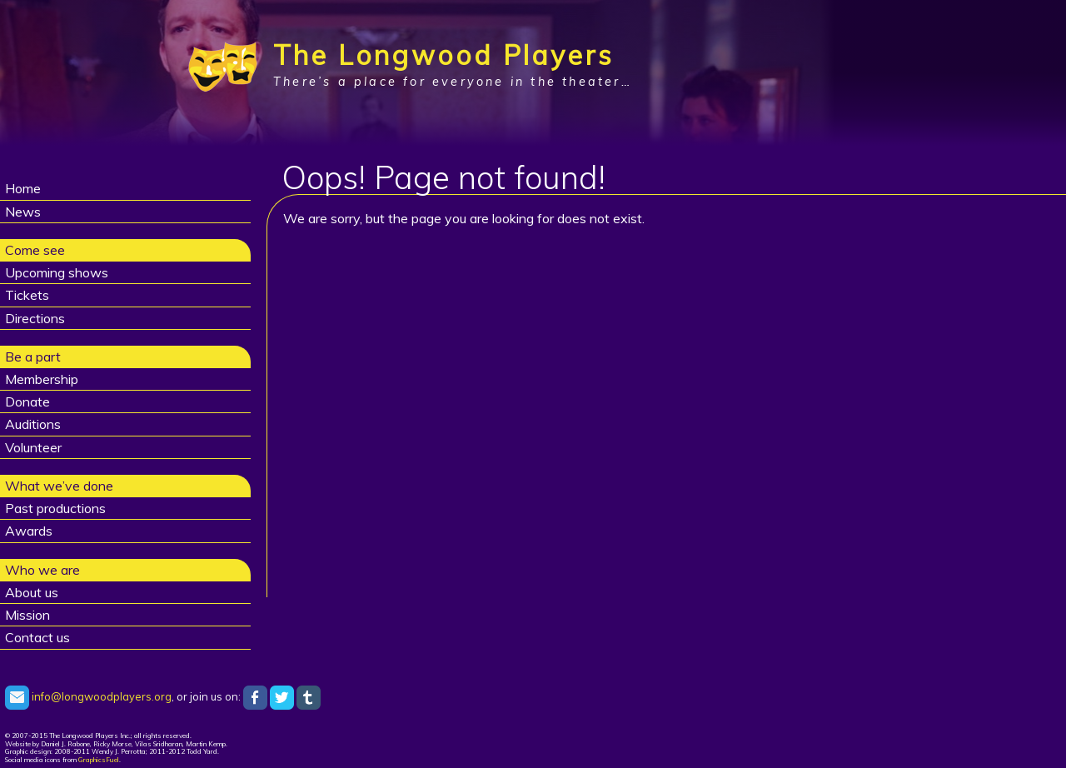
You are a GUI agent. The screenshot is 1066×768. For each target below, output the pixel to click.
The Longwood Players (443, 55)
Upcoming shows (56, 272)
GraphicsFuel (98, 760)
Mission (27, 614)
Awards (28, 530)
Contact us (37, 637)
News (23, 211)
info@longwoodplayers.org (88, 696)
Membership (41, 379)
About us (31, 592)
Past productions (55, 508)
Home (23, 188)
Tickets (27, 295)
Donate (27, 401)
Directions (35, 318)
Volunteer (33, 447)
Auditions (33, 424)
